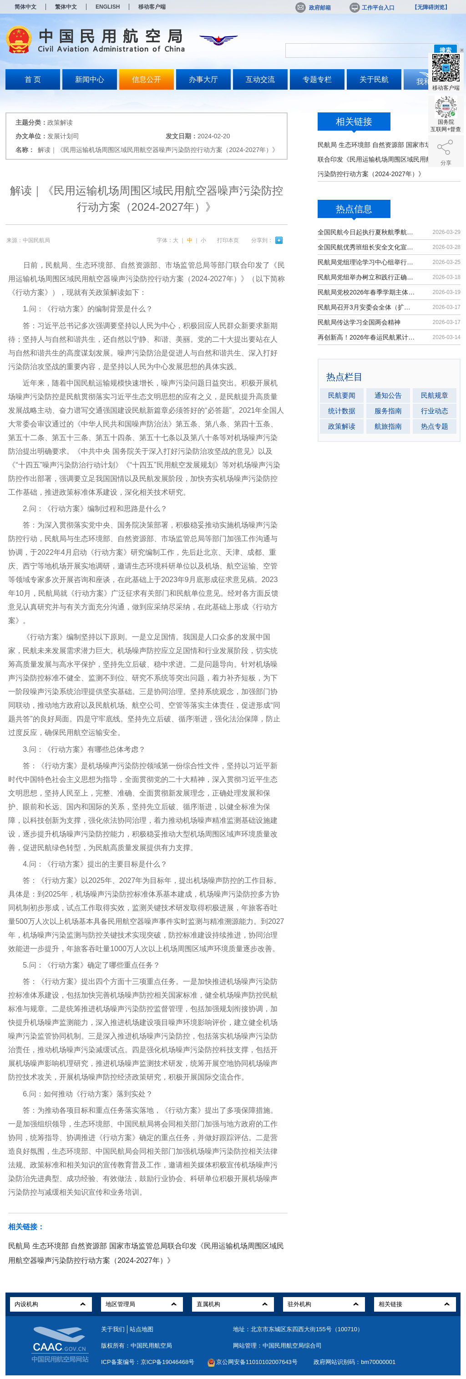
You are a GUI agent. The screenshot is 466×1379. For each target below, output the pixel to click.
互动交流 (260, 79)
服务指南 (388, 411)
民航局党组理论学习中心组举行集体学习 (367, 262)
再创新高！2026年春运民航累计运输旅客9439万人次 (367, 337)
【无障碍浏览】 (431, 7)
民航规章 (434, 395)
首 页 (33, 79)
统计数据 (341, 411)
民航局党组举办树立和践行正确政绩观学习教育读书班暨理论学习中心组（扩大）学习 (367, 277)
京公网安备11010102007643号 (257, 1362)
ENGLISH (108, 7)
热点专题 (434, 426)
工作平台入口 (371, 8)
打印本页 (228, 240)
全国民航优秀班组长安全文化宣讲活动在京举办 (367, 247)
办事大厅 (203, 79)
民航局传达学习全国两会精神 (359, 322)
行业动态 (434, 411)
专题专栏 (317, 79)
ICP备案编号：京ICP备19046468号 (147, 1362)
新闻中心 (89, 79)
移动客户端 (152, 7)
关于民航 (374, 79)
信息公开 (146, 79)
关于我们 (113, 1329)
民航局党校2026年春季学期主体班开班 (367, 292)
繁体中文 (66, 7)
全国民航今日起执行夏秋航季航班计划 (367, 232)
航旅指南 (388, 426)
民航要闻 (341, 395)
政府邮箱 (313, 8)
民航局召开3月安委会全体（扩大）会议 (367, 307)
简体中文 (25, 7)
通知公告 (388, 395)
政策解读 (341, 426)
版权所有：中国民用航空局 (136, 1345)
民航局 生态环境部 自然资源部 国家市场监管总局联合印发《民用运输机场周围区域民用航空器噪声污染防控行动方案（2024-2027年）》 (388, 159)
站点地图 (141, 1329)
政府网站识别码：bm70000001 (354, 1362)
